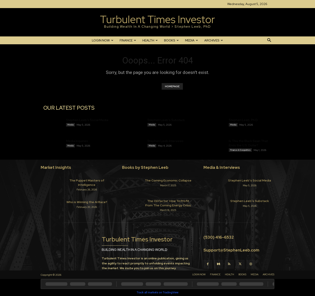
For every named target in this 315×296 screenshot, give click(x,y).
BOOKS (171, 40)
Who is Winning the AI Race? (86, 202)
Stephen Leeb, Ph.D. (243, 120)
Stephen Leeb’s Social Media (87, 120)
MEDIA (191, 40)
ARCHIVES (213, 40)
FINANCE (128, 40)
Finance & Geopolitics (240, 150)
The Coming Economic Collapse (168, 180)
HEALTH (150, 40)
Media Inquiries (77, 141)
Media (70, 124)
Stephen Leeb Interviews (165, 141)
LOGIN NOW (102, 40)
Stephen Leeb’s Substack (166, 120)
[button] (269, 40)
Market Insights (56, 167)
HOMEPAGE (172, 86)
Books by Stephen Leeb (145, 167)
